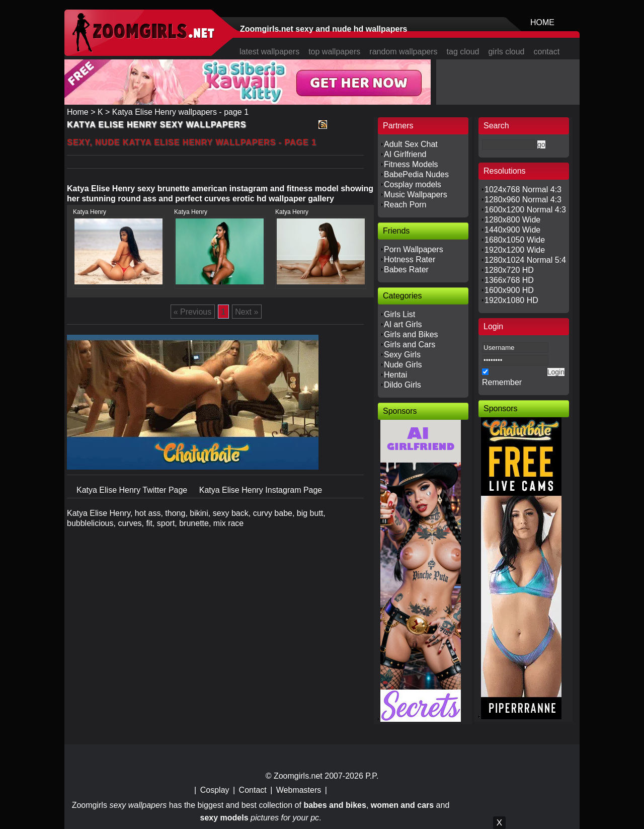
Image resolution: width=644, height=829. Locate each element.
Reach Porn (405, 204)
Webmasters (298, 790)
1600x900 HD (509, 290)
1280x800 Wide (512, 219)
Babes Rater (406, 269)
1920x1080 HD (511, 300)
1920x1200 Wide (515, 250)
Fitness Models (411, 164)
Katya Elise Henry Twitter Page (133, 490)
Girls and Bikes (411, 334)
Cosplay (214, 790)
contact (547, 51)
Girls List (399, 314)
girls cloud (506, 51)
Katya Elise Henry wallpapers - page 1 (180, 112)
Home (78, 112)
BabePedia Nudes (416, 174)
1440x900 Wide (512, 229)
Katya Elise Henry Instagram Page (261, 490)
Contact (253, 790)
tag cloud (463, 51)
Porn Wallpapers (413, 249)
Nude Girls (403, 364)
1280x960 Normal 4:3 (523, 199)
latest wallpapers (269, 51)
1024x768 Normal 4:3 (523, 189)
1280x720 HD (509, 270)
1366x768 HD (509, 280)
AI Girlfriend (405, 154)
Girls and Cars (409, 344)
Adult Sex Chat (411, 144)
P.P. (371, 776)
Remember (502, 382)
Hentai (395, 374)
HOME (542, 22)
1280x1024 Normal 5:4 (525, 260)
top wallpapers (334, 51)
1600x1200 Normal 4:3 (525, 209)
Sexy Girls (402, 354)
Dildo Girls (402, 385)
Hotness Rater (409, 259)
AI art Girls (403, 324)
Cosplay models (412, 184)
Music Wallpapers (415, 194)
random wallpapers (403, 51)
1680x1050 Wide (515, 240)
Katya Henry (89, 211)
